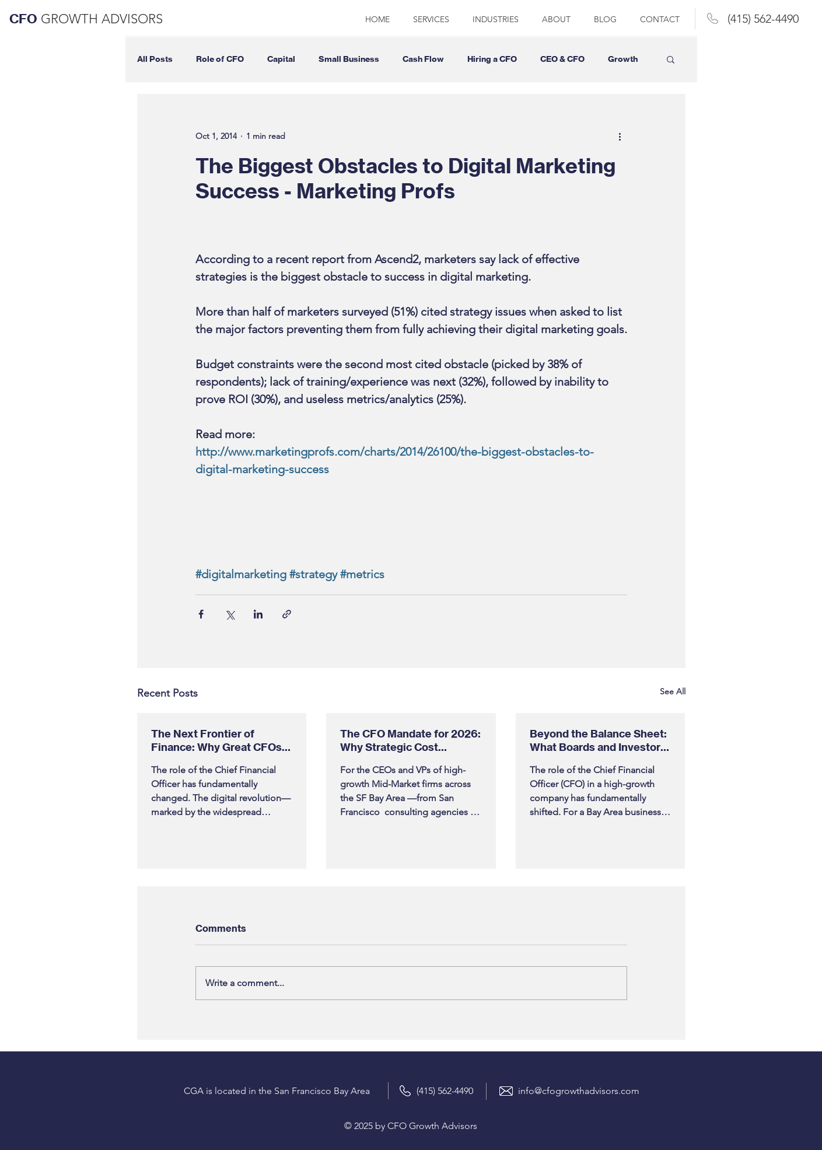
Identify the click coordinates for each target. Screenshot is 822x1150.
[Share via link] (286, 614)
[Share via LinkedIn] (258, 614)
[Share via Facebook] (201, 614)
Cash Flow (423, 59)
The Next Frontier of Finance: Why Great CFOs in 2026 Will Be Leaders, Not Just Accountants (216, 740)
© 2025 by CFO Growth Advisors (410, 1125)
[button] (670, 59)
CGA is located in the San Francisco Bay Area (277, 1090)
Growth (623, 59)
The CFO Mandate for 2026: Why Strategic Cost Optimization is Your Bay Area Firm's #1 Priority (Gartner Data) (410, 740)
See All (672, 691)
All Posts (155, 59)
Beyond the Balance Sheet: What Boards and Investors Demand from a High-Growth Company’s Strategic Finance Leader (598, 740)
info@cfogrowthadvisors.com (578, 1090)
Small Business (349, 59)
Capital (281, 59)
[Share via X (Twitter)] (229, 614)
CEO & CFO (562, 59)
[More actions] (620, 136)
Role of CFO (220, 59)
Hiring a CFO (492, 59)
